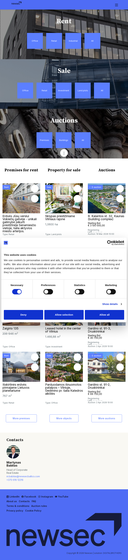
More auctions (106, 418)
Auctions (106, 170)
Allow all (105, 314)
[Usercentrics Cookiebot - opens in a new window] (109, 242)
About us (11, 501)
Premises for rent (21, 170)
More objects (64, 418)
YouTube (61, 496)
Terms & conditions (17, 506)
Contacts (24, 501)
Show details (110, 304)
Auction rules (39, 506)
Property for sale (64, 170)
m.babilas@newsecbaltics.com (18, 476)
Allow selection (64, 314)
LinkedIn (13, 496)
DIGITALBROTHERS (112, 553)
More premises (21, 418)
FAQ (34, 501)
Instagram (45, 496)
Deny (23, 314)
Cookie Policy (33, 510)
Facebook (29, 496)
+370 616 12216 (14, 479)
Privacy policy (14, 510)
